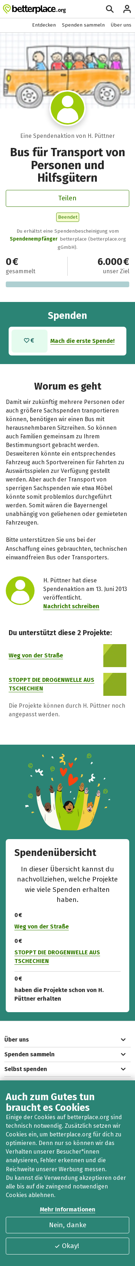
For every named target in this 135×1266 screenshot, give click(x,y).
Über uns (121, 25)
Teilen (67, 198)
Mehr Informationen (67, 1209)
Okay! (66, 1246)
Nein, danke (67, 1225)
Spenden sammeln (83, 25)
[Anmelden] (127, 9)
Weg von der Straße (36, 655)
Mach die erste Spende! (82, 341)
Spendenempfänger (34, 239)
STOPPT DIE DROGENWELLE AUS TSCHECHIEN (57, 957)
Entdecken (44, 25)
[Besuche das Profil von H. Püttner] (67, 108)
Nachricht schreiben (71, 606)
